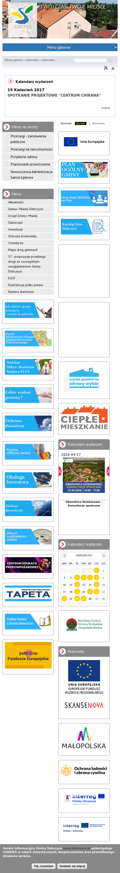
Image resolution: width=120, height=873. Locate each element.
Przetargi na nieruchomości (32, 149)
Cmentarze (15, 243)
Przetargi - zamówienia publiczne (28, 139)
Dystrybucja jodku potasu (25, 285)
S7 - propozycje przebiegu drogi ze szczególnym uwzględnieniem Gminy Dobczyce (27, 263)
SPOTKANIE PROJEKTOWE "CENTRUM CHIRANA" (54, 95)
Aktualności (16, 202)
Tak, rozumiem (43, 866)
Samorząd (15, 222)
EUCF (11, 278)
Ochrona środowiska (22, 236)
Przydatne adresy (24, 156)
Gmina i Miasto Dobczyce (25, 209)
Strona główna (14, 60)
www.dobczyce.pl (76, 848)
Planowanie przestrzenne (30, 164)
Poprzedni (60, 471)
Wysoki (80, 123)
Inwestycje (15, 229)
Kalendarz (32, 60)
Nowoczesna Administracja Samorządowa (32, 174)
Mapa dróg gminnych (23, 250)
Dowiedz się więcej (72, 866)
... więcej (104, 108)
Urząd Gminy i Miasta (22, 216)
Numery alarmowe (21, 292)
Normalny (98, 123)
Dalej (107, 471)
